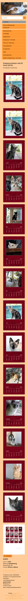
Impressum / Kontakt (9, 40)
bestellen (7, 556)
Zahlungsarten (7, 55)
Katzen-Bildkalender (9, 25)
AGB (4, 52)
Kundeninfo (6, 49)
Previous (4, 87)
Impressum (8, 595)
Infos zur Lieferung (8, 43)
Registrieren (6, 36)
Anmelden (6, 33)
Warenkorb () (7, 31)
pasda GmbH (16, 593)
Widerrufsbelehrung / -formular (12, 58)
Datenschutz (18, 595)
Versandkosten (7, 46)
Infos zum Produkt (9, 571)
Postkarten (6, 27)
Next (23, 87)
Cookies (10, 597)
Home (5, 22)
